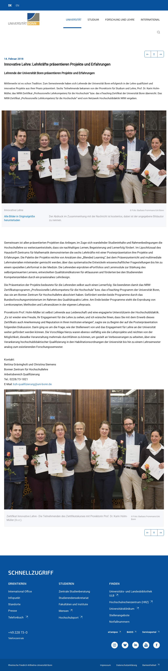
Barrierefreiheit (151, 665)
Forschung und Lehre (120, 19)
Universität (73, 19)
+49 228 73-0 (18, 632)
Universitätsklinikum (124, 608)
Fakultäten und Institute (73, 604)
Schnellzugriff (30, 572)
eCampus (114, 632)
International (150, 19)
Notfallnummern (119, 621)
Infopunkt (14, 597)
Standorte (14, 604)
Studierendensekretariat (74, 597)
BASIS (132, 632)
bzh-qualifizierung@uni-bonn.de (32, 384)
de (10, 5)
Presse (12, 610)
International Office (20, 591)
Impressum (105, 665)
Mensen (66, 610)
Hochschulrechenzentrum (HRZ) (131, 602)
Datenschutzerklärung (126, 665)
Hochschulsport (71, 617)
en (17, 5)
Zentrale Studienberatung (74, 591)
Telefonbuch (18, 617)
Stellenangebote (119, 615)
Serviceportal (151, 632)
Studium (93, 19)
